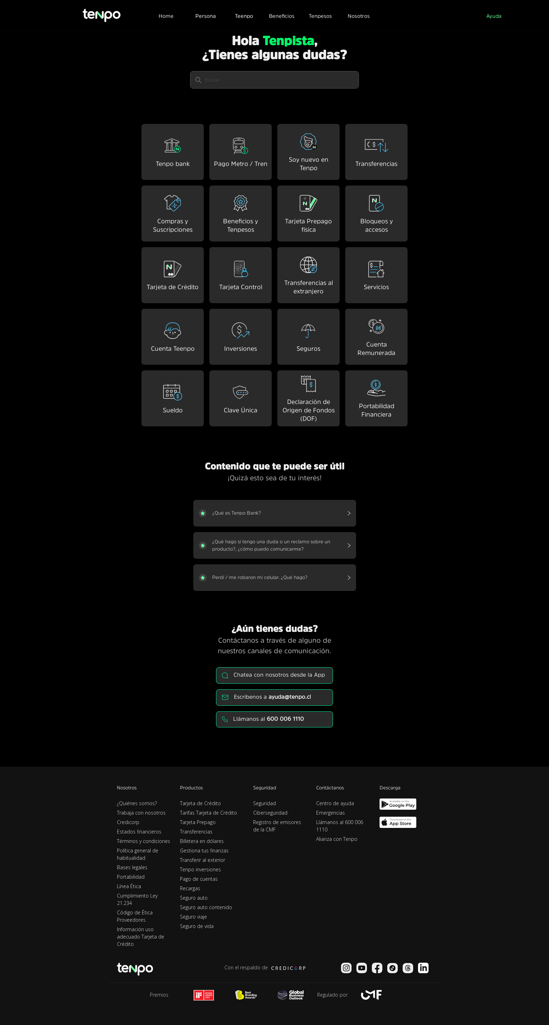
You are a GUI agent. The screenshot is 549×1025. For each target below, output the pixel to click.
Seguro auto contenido (206, 907)
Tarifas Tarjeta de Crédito (208, 812)
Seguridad (264, 803)
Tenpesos (320, 16)
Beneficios (281, 16)
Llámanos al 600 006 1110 (339, 826)
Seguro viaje (193, 916)
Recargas (190, 888)
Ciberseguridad (270, 812)
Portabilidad (131, 876)
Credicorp (128, 822)
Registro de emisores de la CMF (277, 826)
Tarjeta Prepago (198, 822)
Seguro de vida (197, 926)
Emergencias (330, 812)
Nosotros (359, 16)
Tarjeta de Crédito (200, 803)
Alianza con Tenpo (336, 839)
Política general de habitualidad (137, 854)
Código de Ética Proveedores (135, 916)
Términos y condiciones (143, 841)
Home (166, 16)
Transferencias (196, 831)
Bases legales (132, 867)
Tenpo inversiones (200, 869)
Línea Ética (129, 886)
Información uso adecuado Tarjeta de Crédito (140, 936)
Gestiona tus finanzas (204, 850)
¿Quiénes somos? (137, 803)
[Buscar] (274, 79)
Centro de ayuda (335, 803)
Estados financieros (139, 831)
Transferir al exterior (202, 860)
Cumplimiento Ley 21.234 (137, 899)
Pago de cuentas (199, 879)
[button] (205, 15)
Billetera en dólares (202, 841)
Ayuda (493, 16)
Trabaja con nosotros (141, 812)
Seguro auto (194, 897)
